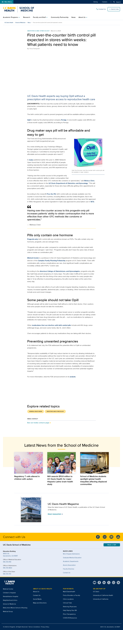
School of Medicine (20, 22)
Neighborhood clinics (10, 600)
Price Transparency (69, 614)
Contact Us (101, 9)
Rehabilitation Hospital (10, 596)
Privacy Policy (45, 627)
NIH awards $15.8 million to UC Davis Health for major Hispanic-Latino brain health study (60, 480)
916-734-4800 (7, 568)
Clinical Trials (67, 603)
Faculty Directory (68, 569)
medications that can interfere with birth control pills (51, 325)
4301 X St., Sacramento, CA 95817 (110, 627)
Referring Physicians (70, 606)
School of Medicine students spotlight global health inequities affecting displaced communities (93, 480)
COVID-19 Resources (70, 618)
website (73, 376)
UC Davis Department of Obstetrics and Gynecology (68, 183)
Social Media (37, 599)
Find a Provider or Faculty (71, 595)
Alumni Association (69, 565)
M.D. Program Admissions (71, 554)
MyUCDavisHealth (69, 591)
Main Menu (6, 2)
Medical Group (8, 611)
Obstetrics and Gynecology (38, 31)
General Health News (35, 411)
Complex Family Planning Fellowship (51, 260)
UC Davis (96, 591)
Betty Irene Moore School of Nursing (15, 608)
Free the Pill (51, 194)
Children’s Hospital (9, 593)
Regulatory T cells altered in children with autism (27, 477)
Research (26, 17)
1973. (92, 201)
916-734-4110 (7, 562)
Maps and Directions (40, 603)
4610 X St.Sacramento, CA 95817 (10, 554)
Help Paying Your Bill (70, 610)
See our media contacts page (38, 422)
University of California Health (103, 595)
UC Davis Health (8, 22)
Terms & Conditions (34, 627)
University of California (100, 599)
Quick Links (115, 9)
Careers (104, 2)
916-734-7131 (7, 574)
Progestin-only (32, 239)
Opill (29, 120)
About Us (36, 591)
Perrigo (63, 120)
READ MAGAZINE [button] (55, 514)
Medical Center (8, 589)
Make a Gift (111, 545)
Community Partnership (59, 17)
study (31, 160)
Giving (95, 2)
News (73, 17)
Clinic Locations (68, 599)
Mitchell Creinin (33, 258)
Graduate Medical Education (72, 557)
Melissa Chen (89, 180)
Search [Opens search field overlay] (117, 2)
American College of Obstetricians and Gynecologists (60, 271)
